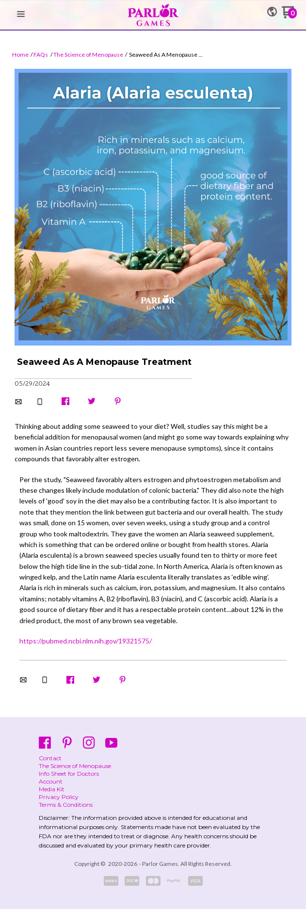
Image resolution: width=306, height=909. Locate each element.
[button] (21, 14)
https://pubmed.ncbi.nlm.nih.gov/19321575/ (85, 641)
